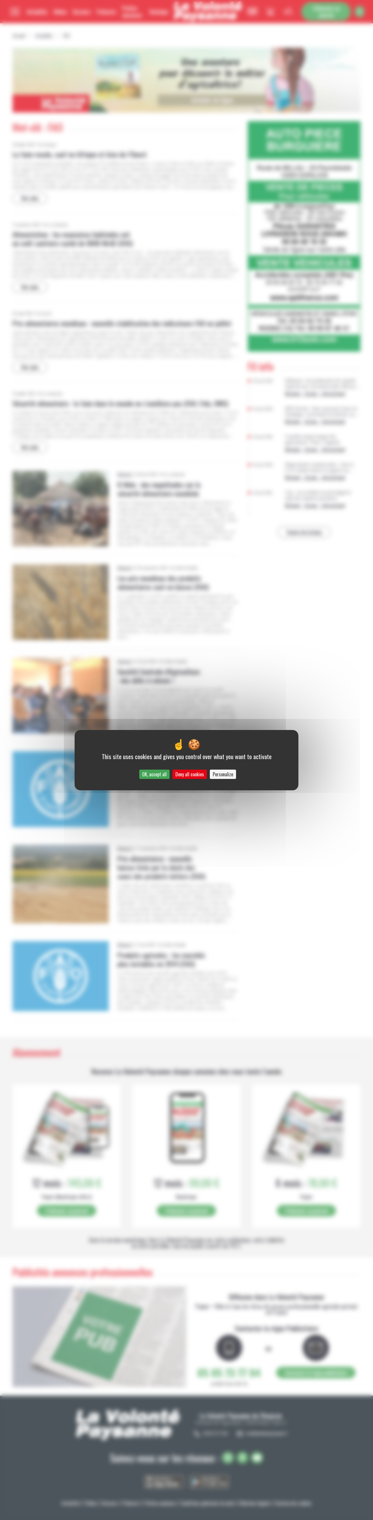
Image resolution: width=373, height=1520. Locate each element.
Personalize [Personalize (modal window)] (223, 774)
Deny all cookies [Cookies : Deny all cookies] (189, 774)
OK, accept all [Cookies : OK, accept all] (154, 774)
